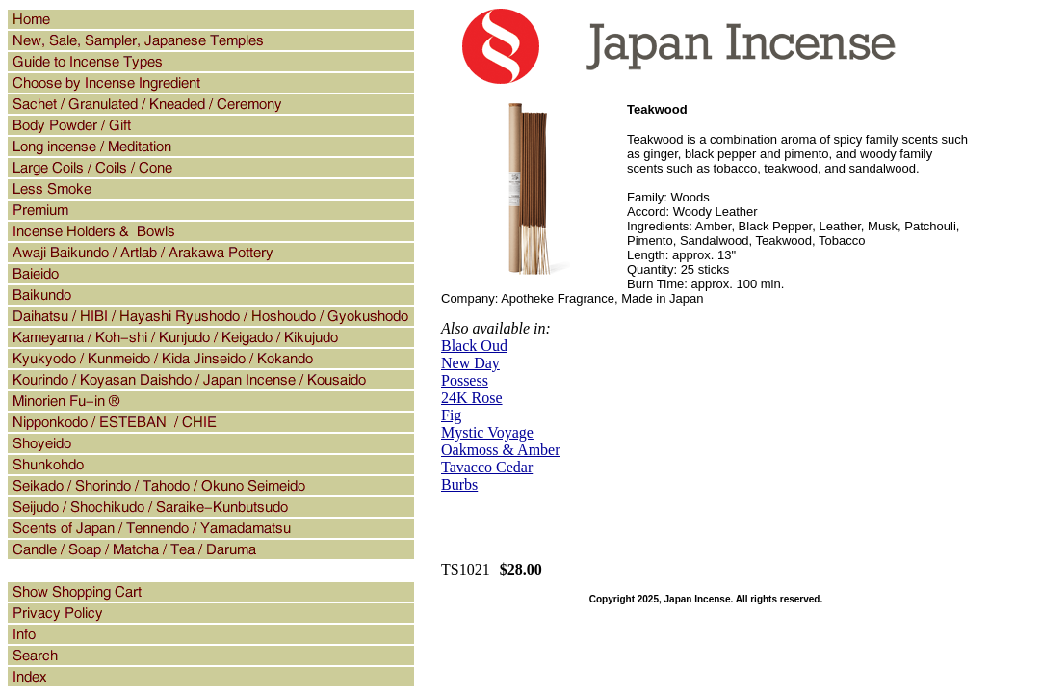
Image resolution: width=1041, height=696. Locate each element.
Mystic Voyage (487, 432)
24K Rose (472, 397)
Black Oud (474, 345)
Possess (464, 380)
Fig (451, 415)
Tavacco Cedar (487, 467)
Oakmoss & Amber (500, 450)
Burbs (459, 484)
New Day (470, 363)
